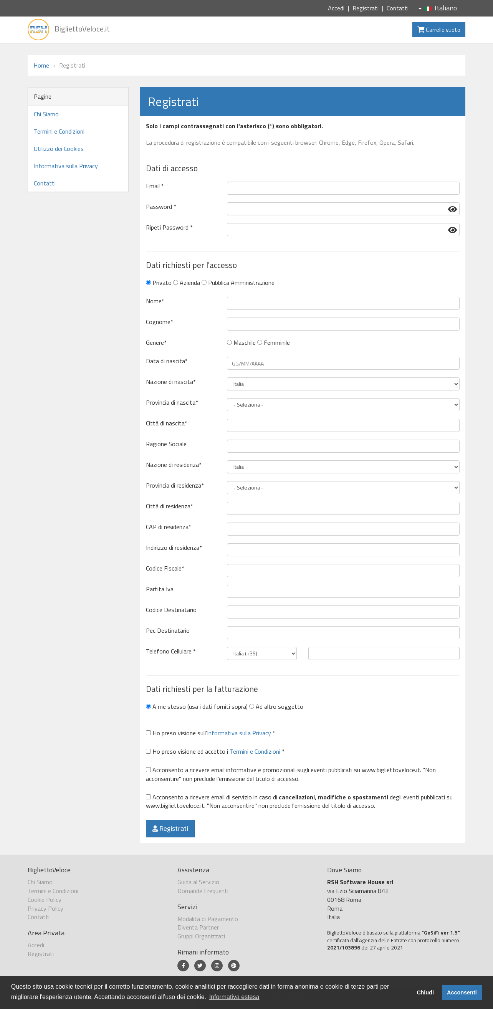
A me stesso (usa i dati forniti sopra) (197, 706)
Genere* (156, 342)
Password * (161, 206)
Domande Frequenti (202, 890)
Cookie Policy (44, 899)
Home (41, 65)
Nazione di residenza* (174, 464)
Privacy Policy (45, 908)
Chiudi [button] (425, 992)
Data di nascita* (167, 361)
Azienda (186, 282)
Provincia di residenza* (175, 485)
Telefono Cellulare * (171, 651)
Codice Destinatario (171, 609)
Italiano (438, 8)
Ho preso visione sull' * (210, 733)
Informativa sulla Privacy (66, 165)
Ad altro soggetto (276, 706)
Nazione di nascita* (171, 381)
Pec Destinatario (168, 630)
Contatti (398, 8)
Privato (159, 282)
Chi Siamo (46, 114)
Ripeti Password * (169, 227)
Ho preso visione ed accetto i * (215, 751)
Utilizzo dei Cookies (59, 148)
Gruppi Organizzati (201, 936)
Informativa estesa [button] (234, 997)
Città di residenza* (169, 506)
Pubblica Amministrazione (238, 282)
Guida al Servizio (198, 882)
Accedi (336, 8)
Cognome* (159, 322)
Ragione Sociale (166, 444)
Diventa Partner (198, 927)
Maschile (241, 342)
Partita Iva (160, 589)
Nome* (155, 301)
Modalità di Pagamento (207, 918)
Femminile (273, 342)
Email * (155, 186)
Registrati (365, 8)
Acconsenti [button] (462, 992)
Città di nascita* (166, 423)
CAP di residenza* (168, 527)
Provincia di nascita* (172, 402)
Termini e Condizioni (59, 131)
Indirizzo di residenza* (174, 547)
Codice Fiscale (165, 568)
